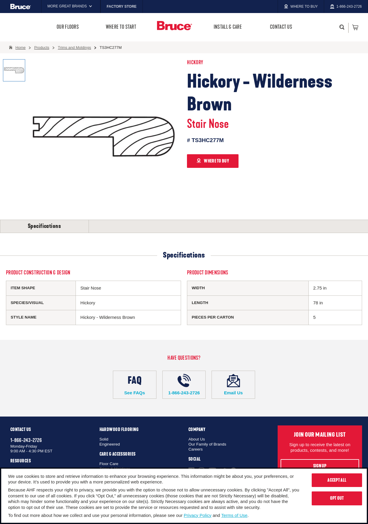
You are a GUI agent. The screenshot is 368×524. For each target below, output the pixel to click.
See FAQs (134, 384)
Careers (195, 449)
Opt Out (337, 498)
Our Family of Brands (207, 444)
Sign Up (320, 466)
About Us (196, 439)
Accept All (336, 480)
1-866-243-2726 (184, 384)
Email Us (233, 384)
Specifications (44, 226)
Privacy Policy (197, 515)
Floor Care (109, 464)
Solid (104, 439)
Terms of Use (234, 515)
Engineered (110, 444)
